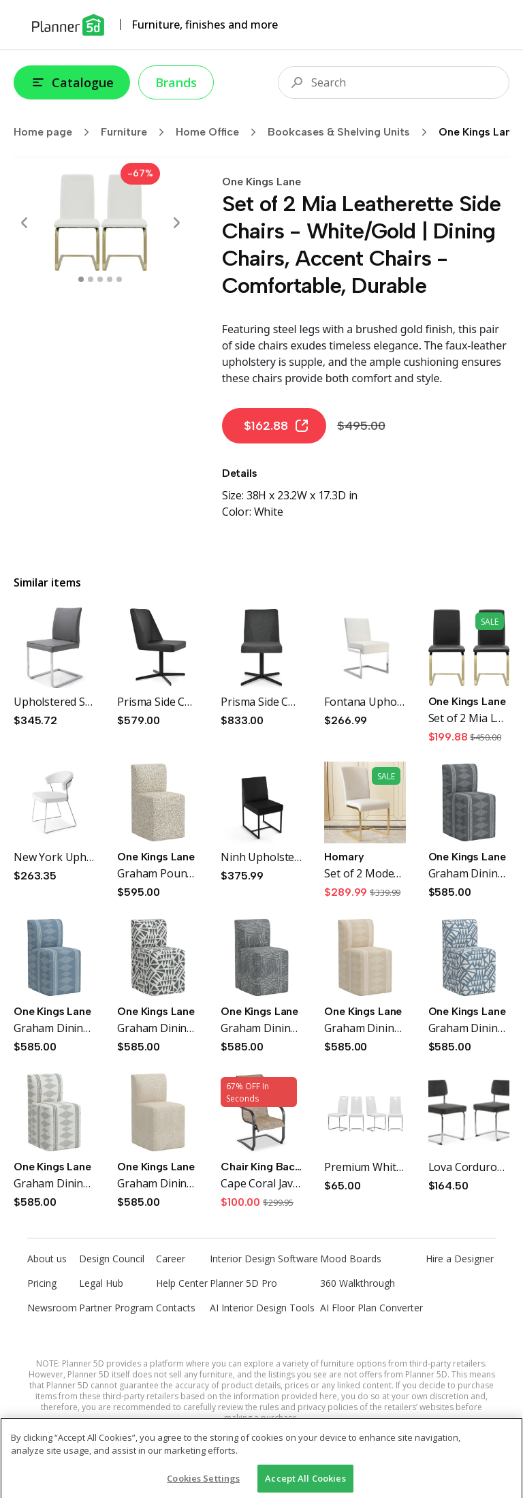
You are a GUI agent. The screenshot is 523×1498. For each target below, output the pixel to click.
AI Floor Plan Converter (371, 1307)
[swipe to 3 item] (109, 279)
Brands (176, 82)
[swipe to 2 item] (100, 279)
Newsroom (52, 1307)
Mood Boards (350, 1258)
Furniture (137, 132)
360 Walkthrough (357, 1283)
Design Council (111, 1258)
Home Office (220, 132)
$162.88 (277, 426)
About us (47, 1258)
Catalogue (72, 82)
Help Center (182, 1283)
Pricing (42, 1283)
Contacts (175, 1307)
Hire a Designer (460, 1258)
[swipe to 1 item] (90, 279)
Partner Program (116, 1307)
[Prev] (24, 223)
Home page (56, 132)
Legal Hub (101, 1283)
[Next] (176, 223)
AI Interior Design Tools (262, 1307)
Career (170, 1258)
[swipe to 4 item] (119, 279)
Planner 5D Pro (243, 1283)
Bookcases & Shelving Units (352, 132)
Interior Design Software (264, 1258)
